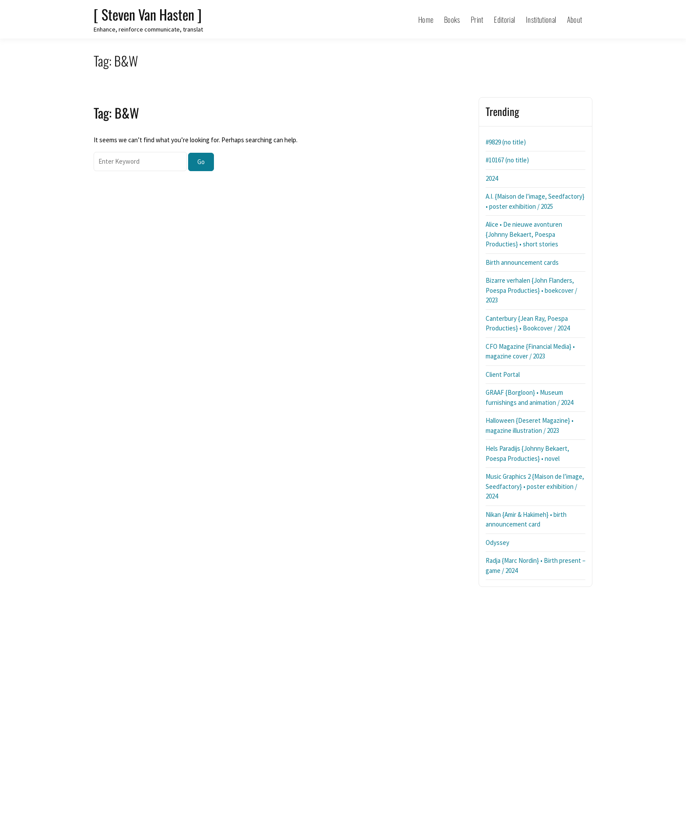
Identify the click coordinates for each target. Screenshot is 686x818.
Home (425, 19)
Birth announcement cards (522, 262)
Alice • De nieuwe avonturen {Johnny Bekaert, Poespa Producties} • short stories (524, 234)
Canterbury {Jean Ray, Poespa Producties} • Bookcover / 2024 (528, 323)
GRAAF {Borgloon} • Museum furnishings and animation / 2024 (529, 397)
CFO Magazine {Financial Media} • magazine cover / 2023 (530, 351)
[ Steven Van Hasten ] (148, 14)
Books (452, 19)
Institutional (541, 19)
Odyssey (497, 542)
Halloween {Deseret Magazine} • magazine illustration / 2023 (530, 425)
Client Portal (503, 374)
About (574, 19)
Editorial (504, 19)
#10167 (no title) (507, 160)
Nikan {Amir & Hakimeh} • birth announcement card (526, 519)
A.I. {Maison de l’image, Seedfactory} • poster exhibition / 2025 (535, 201)
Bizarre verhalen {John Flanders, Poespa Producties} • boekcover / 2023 (531, 290)
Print (477, 19)
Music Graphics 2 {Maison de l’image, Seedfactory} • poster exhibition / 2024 (535, 486)
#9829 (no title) (506, 142)
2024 (492, 178)
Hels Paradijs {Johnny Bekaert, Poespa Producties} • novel (527, 453)
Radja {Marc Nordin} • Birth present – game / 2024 (535, 565)
